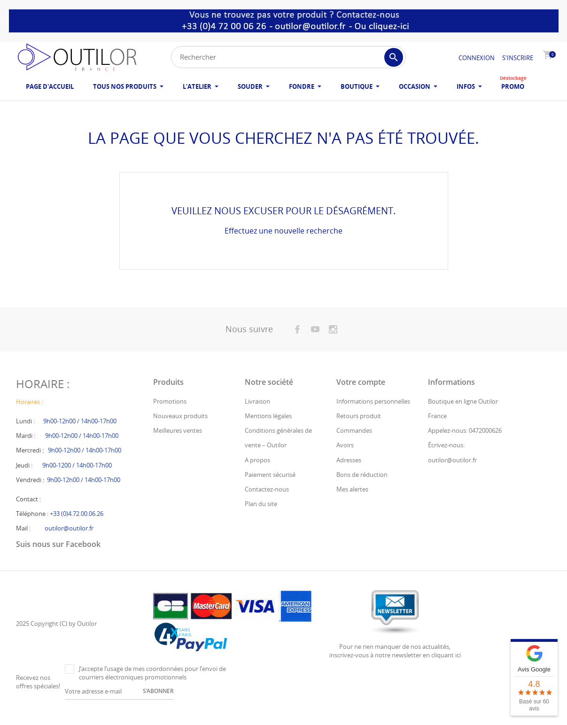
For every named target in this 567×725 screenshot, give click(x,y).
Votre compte (360, 395)
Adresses (348, 473)
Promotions (169, 414)
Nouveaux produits (180, 429)
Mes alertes (352, 502)
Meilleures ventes (177, 444)
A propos (257, 473)
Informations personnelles (373, 414)
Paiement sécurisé (270, 487)
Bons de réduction (362, 487)
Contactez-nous (267, 502)
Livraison (257, 414)
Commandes (354, 444)
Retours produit (358, 429)
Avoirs (345, 458)
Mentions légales (268, 429)
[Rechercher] (288, 57)
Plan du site (261, 517)
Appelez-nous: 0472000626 (465, 444)
